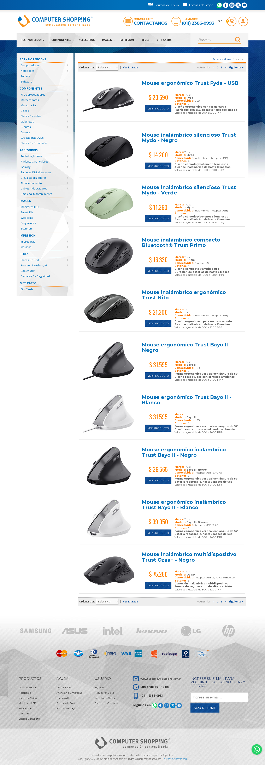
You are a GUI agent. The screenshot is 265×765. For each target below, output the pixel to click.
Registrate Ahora (105, 697)
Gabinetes (27, 121)
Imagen (109, 40)
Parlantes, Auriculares (34, 161)
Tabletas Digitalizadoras (36, 172)
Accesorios (88, 40)
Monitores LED (30, 207)
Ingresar (99, 687)
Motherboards (30, 100)
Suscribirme (205, 708)
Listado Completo (29, 718)
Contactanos (150, 23)
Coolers (25, 132)
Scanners (27, 228)
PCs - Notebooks (34, 40)
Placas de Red (30, 260)
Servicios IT (63, 697)
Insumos (26, 247)
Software (26, 81)
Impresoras (28, 241)
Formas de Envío (163, 4)
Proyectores (28, 223)
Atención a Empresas (69, 692)
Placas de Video (31, 116)
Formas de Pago (197, 4)
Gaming (25, 167)
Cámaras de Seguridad (35, 276)
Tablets (25, 76)
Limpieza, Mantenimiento (36, 194)
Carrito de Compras (106, 703)
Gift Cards (166, 40)
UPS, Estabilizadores (34, 178)
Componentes (63, 40)
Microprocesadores (33, 94)
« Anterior (204, 67)
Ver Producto (158, 108)
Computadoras (30, 65)
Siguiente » (236, 67)
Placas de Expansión (34, 143)
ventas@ (160, 678)
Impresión (128, 40)
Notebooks (28, 71)
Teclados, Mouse (31, 156)
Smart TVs (27, 212)
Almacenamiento (31, 183)
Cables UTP (28, 271)
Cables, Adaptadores (34, 188)
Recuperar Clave (104, 692)
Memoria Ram (29, 105)
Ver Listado (130, 67)
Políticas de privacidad (175, 759)
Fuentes (26, 127)
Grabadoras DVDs (32, 138)
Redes (147, 40)
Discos (25, 111)
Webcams (27, 218)
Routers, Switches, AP (34, 265)
